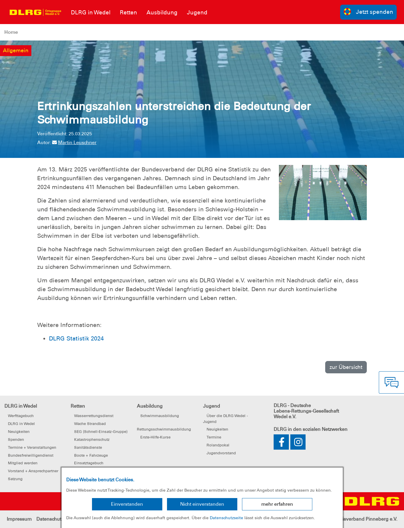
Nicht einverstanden (202, 504)
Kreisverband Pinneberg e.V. (366, 519)
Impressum (19, 519)
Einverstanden (127, 504)
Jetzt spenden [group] (368, 11)
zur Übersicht (346, 367)
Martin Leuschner (74, 142)
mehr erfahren (277, 504)
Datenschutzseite (226, 517)
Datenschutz (49, 519)
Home (11, 32)
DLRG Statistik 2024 (76, 338)
